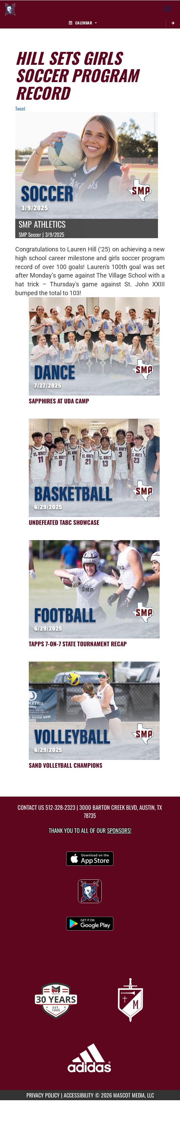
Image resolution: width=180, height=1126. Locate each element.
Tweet (20, 108)
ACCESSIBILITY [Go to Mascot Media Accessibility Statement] (79, 1095)
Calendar (83, 22)
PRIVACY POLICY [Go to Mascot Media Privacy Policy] (43, 1095)
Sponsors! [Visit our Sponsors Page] (119, 830)
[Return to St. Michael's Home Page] (10, 8)
